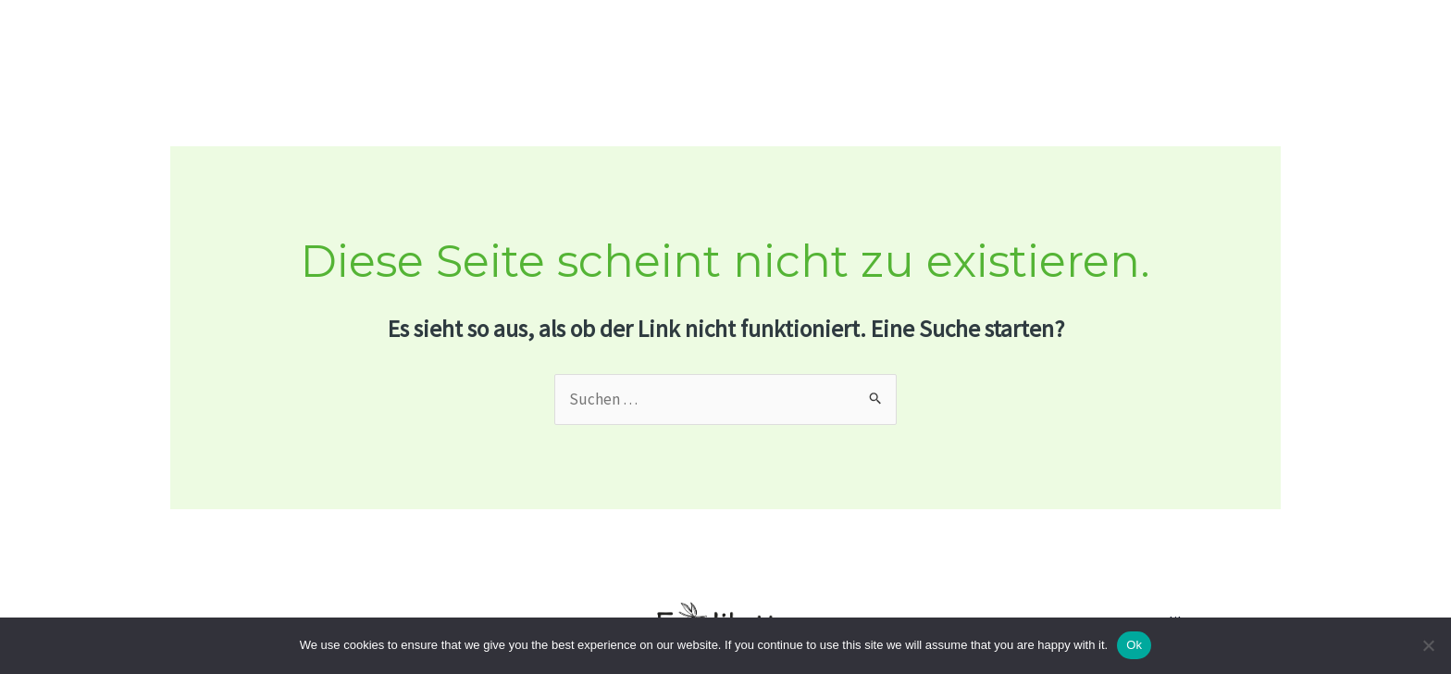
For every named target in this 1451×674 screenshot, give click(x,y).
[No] (1428, 645)
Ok (1134, 645)
